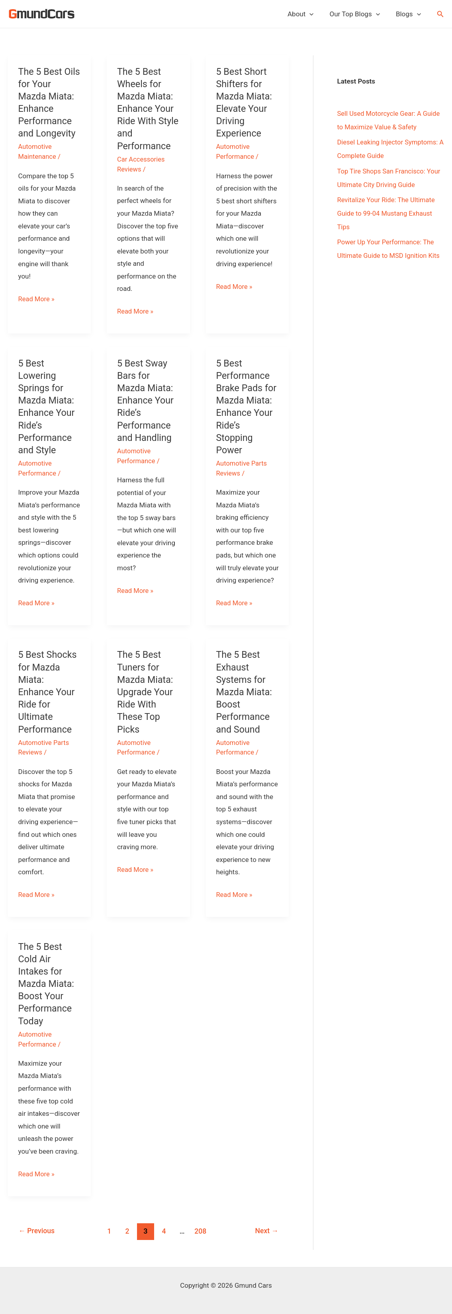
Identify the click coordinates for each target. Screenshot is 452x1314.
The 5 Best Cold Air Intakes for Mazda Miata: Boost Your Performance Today (47, 983)
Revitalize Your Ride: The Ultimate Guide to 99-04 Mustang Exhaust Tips (387, 213)
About (306, 14)
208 (201, 1230)
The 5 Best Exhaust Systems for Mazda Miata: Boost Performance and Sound (245, 691)
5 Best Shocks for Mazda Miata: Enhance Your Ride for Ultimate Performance (48, 691)
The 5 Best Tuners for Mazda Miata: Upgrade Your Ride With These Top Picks (146, 691)
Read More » (37, 299)
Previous (37, 1230)
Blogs (409, 14)
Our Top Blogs (358, 14)
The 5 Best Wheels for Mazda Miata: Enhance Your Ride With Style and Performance (146, 109)
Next (266, 1230)
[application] (315, 14)
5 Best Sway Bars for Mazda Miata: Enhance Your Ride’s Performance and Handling (146, 400)
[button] (440, 14)
